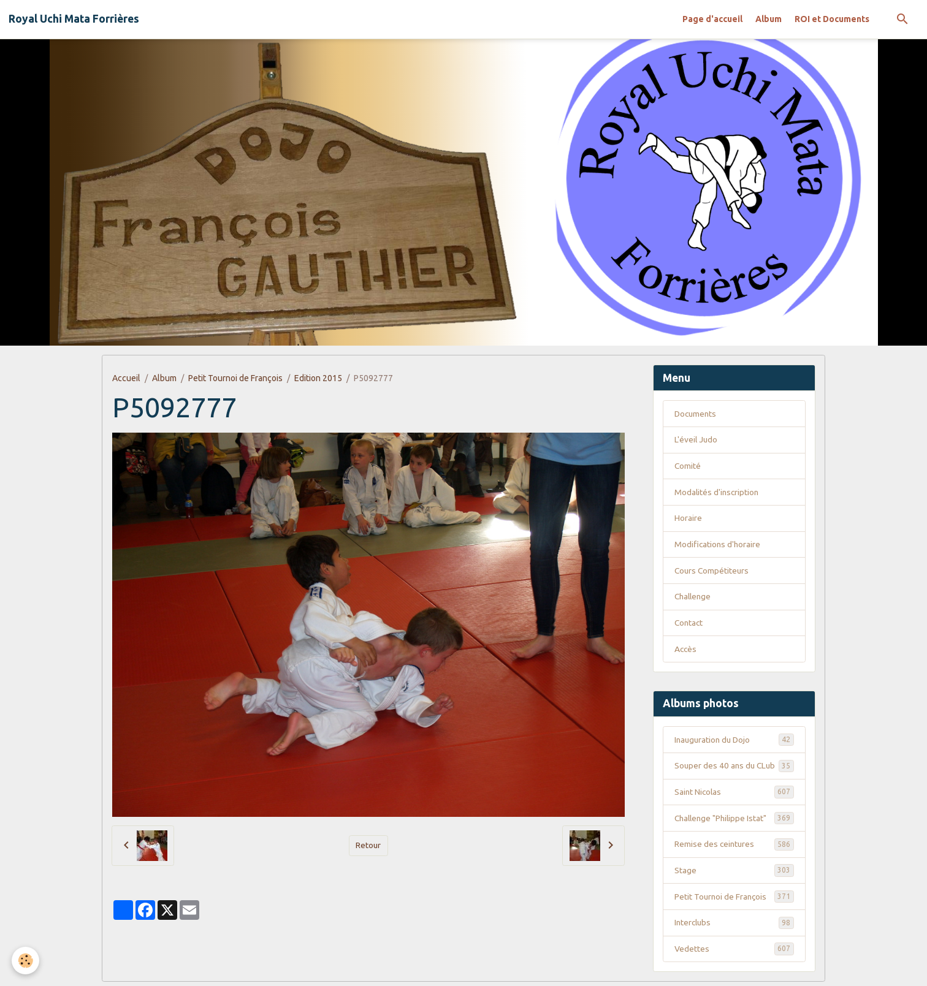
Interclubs (734, 926)
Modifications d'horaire (718, 545)
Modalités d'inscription (717, 493)
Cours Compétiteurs (712, 572)
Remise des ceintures (734, 847)
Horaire (688, 519)
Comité (687, 466)
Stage (734, 873)
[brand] (74, 19)
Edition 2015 (318, 378)
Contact (689, 624)
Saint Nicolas (734, 794)
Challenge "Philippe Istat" (734, 820)
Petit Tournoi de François (235, 378)
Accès (686, 651)
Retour (368, 845)
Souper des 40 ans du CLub (734, 768)
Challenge (694, 598)
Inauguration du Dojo (734, 741)
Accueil (126, 378)
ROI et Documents (832, 19)
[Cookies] (26, 960)
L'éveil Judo (696, 440)
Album (768, 19)
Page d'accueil (712, 19)
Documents (696, 414)
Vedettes (734, 952)
